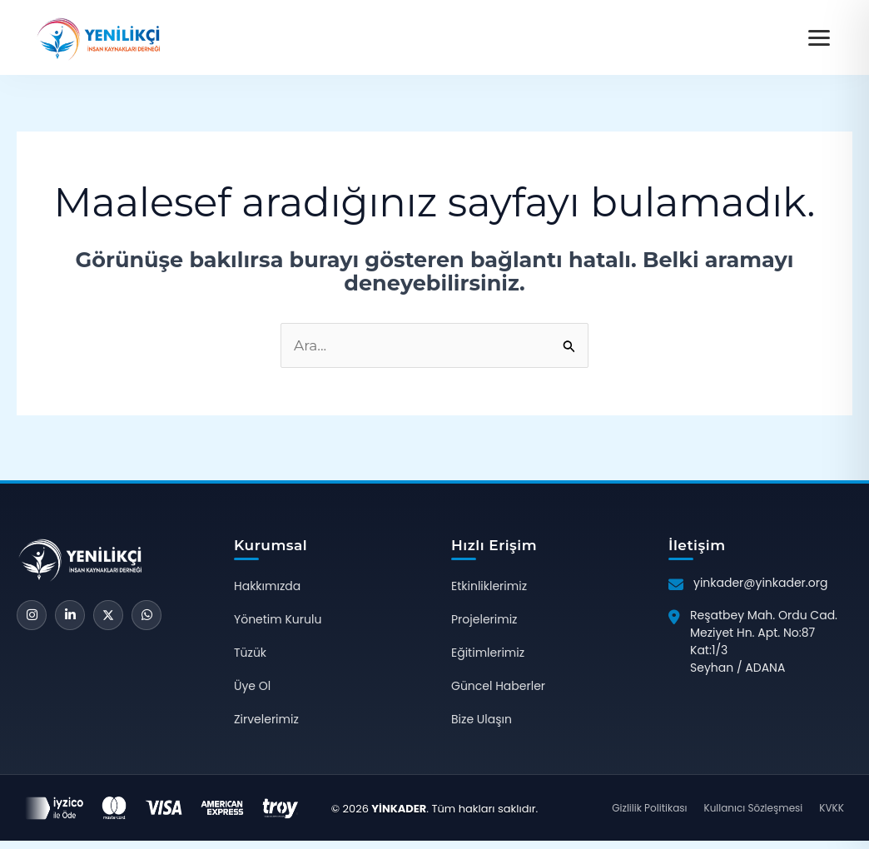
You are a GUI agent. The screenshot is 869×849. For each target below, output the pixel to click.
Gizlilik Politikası (649, 808)
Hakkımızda (267, 586)
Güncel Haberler (498, 686)
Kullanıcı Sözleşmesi (752, 808)
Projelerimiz (484, 619)
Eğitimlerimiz (487, 652)
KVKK (831, 808)
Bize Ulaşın (481, 719)
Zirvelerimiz (266, 719)
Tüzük (250, 652)
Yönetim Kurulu (277, 619)
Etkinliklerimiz (489, 586)
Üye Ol (252, 686)
